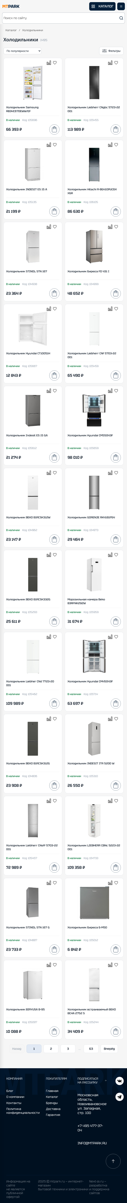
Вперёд (109, 1049)
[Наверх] (113, 1161)
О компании (15, 1097)
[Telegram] (119, 1081)
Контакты (13, 1103)
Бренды (52, 1103)
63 (91, 1049)
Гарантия (53, 1115)
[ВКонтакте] (119, 1097)
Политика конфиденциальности (23, 1111)
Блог (9, 1091)
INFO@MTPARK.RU (92, 1143)
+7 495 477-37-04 (90, 1128)
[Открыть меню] (121, 6)
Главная (52, 1091)
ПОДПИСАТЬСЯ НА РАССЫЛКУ (92, 1080)
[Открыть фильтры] (111, 51)
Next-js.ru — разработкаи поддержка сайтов (99, 1187)
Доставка (53, 1109)
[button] (63, 18)
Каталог (11, 30)
